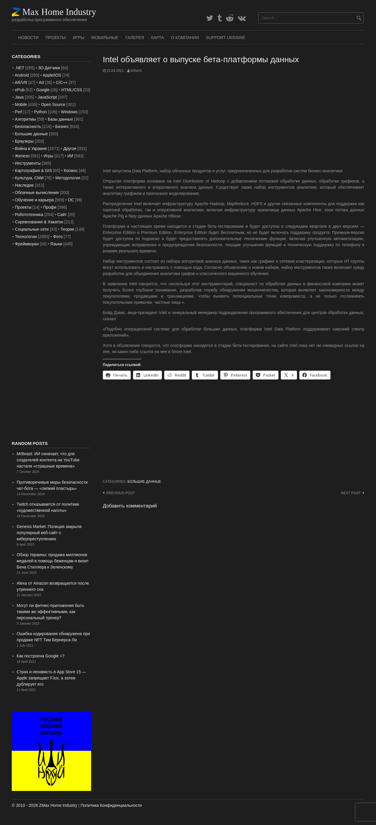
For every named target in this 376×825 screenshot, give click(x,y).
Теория (67, 229)
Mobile (21, 104)
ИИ (70, 155)
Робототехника (29, 214)
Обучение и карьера (34, 200)
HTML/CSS (71, 89)
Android (22, 75)
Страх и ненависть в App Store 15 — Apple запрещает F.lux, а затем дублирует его (51, 677)
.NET (19, 67)
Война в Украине (31, 148)
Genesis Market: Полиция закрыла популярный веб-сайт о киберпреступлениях (49, 532)
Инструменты (28, 163)
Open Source (53, 104)
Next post (351, 493)
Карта (157, 37)
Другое (69, 148)
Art (41, 82)
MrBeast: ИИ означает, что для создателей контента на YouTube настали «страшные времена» (48, 459)
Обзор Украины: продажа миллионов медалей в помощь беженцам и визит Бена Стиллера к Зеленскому (53, 560)
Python (40, 111)
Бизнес (62, 126)
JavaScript (47, 97)
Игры (78, 37)
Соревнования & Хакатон (39, 222)
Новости (28, 37)
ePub (20, 89)
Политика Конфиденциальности (111, 805)
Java (19, 97)
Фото (58, 236)
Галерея (134, 37)
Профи (49, 207)
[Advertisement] (233, 121)
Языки (56, 244)
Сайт (62, 214)
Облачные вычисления (37, 192)
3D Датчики (49, 67)
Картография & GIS (33, 170)
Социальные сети (32, 229)
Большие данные (144, 482)
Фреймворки (26, 244)
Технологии (26, 236)
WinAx (136, 71)
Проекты (56, 37)
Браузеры (24, 141)
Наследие (24, 185)
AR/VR (21, 82)
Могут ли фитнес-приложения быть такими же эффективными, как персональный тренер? (50, 611)
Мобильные (104, 37)
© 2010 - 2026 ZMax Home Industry (44, 805)
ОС (71, 200)
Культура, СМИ (29, 178)
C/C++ (62, 82)
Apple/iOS (52, 75)
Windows (69, 111)
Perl (18, 111)
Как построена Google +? (41, 656)
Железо (22, 155)
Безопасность (28, 126)
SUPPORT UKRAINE (225, 37)
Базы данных (60, 119)
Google (43, 89)
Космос (71, 170)
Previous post (120, 493)
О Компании (185, 37)
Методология (68, 178)
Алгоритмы (25, 119)
